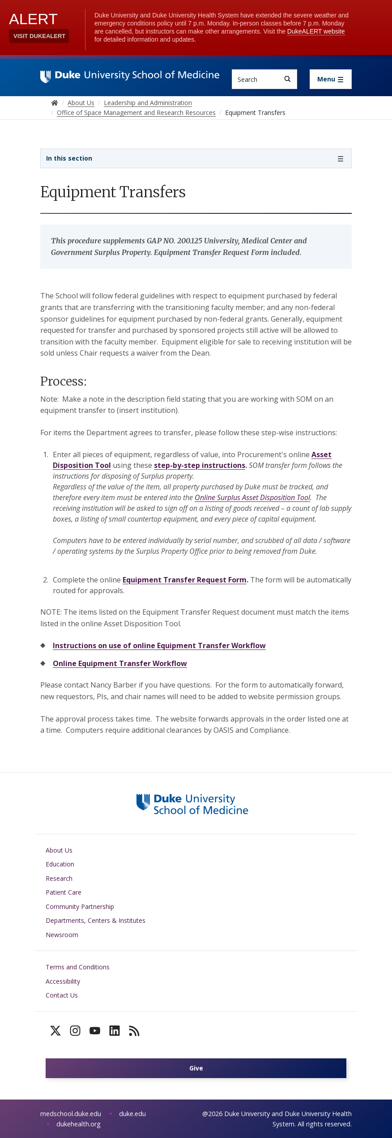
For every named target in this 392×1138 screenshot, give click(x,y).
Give (196, 1068)
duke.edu (132, 1113)
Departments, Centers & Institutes (95, 920)
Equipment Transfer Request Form (185, 580)
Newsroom (62, 934)
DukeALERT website (316, 31)
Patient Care (63, 892)
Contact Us (62, 995)
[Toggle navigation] (331, 79)
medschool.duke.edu (70, 1113)
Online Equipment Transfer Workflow (120, 663)
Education (60, 864)
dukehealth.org (78, 1124)
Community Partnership (80, 906)
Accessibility (63, 981)
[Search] (287, 79)
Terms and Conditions (78, 967)
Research (59, 878)
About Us (59, 850)
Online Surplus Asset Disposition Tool (252, 497)
